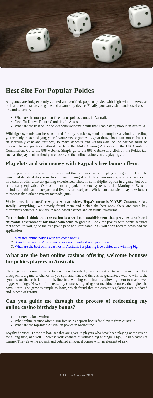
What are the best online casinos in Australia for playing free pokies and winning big (76, 246)
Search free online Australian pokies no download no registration (62, 242)
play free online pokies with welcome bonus (47, 238)
